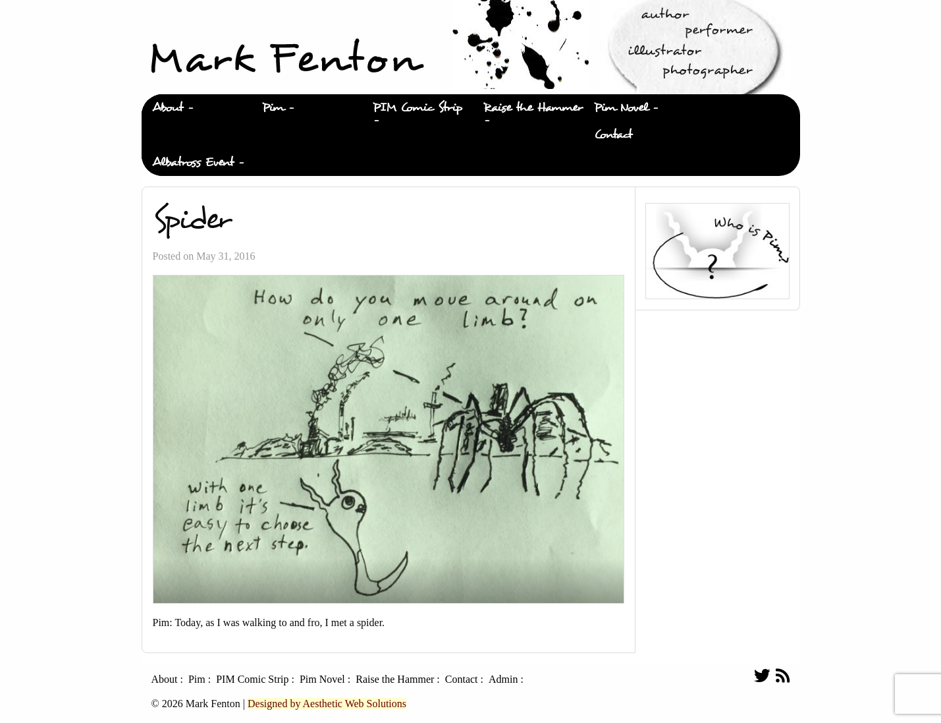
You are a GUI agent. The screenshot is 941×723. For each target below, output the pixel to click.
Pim (273, 108)
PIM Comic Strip (417, 108)
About (167, 108)
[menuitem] (197, 108)
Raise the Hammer (533, 108)
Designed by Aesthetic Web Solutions (327, 703)
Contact (613, 135)
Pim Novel (621, 108)
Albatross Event (193, 162)
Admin (503, 679)
